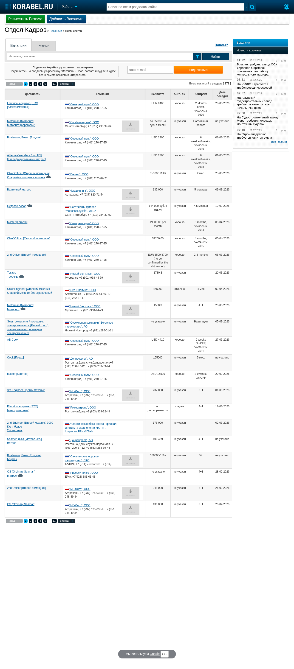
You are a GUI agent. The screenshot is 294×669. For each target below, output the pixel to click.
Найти (215, 56)
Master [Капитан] (17, 222)
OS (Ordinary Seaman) (21, 504)
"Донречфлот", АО (81, 358)
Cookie (155, 654)
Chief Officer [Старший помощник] (28, 238)
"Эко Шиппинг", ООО (82, 290)
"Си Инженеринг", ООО (84, 122)
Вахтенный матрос (19, 189)
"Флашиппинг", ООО (82, 190)
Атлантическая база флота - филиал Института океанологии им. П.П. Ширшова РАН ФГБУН (90, 427)
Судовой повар (16, 206)
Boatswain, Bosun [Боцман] (24, 137)
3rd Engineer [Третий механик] (26, 390)
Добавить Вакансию (66, 19)
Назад (14, 84)
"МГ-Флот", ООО (79, 391)
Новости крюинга (249, 50)
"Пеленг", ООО (78, 174)
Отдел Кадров (26, 29)
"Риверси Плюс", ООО (83, 472)
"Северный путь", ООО (84, 104)
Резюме (43, 46)
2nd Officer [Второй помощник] (26, 254)
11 (54, 83)
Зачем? (221, 45)
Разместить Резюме (25, 19)
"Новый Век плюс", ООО (84, 273)
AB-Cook (12, 339)
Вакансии (56, 31)
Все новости (279, 141)
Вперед (67, 84)
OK (164, 654)
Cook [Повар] (15, 357)
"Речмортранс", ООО (82, 407)
